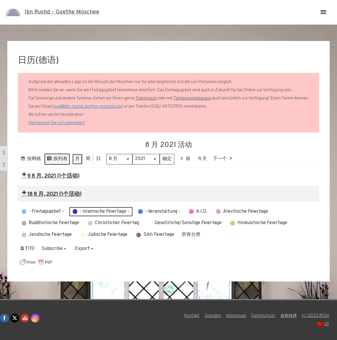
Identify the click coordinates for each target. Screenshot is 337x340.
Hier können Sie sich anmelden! (56, 123)
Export (84, 249)
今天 (203, 159)
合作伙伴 (288, 316)
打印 (27, 250)
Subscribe (54, 249)
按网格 (30, 160)
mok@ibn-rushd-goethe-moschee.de (88, 106)
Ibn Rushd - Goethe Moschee (63, 12)
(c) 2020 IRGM (316, 316)
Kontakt (189, 316)
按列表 (57, 160)
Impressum (234, 316)
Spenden (210, 316)
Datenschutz (262, 316)
